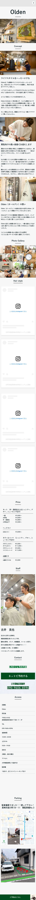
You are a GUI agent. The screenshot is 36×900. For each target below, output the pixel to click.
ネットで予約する (18, 676)
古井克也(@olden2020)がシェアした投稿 (18, 332)
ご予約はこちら (15, 897)
